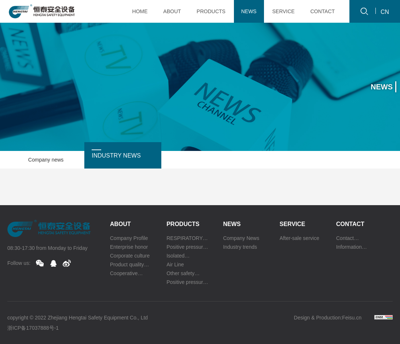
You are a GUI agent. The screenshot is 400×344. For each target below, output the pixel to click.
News (232, 224)
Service (292, 224)
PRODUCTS (211, 11)
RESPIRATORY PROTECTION (184, 239)
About (120, 224)
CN (385, 12)
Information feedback (349, 247)
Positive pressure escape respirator (186, 282)
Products (182, 224)
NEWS (249, 11)
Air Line (175, 264)
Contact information (349, 239)
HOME (140, 11)
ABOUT (172, 11)
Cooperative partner (124, 274)
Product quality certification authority (127, 265)
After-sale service (299, 238)
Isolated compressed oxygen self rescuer (180, 256)
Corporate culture (130, 256)
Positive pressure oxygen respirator (186, 247)
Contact (350, 224)
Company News (241, 238)
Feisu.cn (352, 318)
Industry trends (240, 247)
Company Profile (129, 238)
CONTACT (322, 11)
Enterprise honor (129, 247)
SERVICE (283, 11)
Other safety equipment (180, 274)
